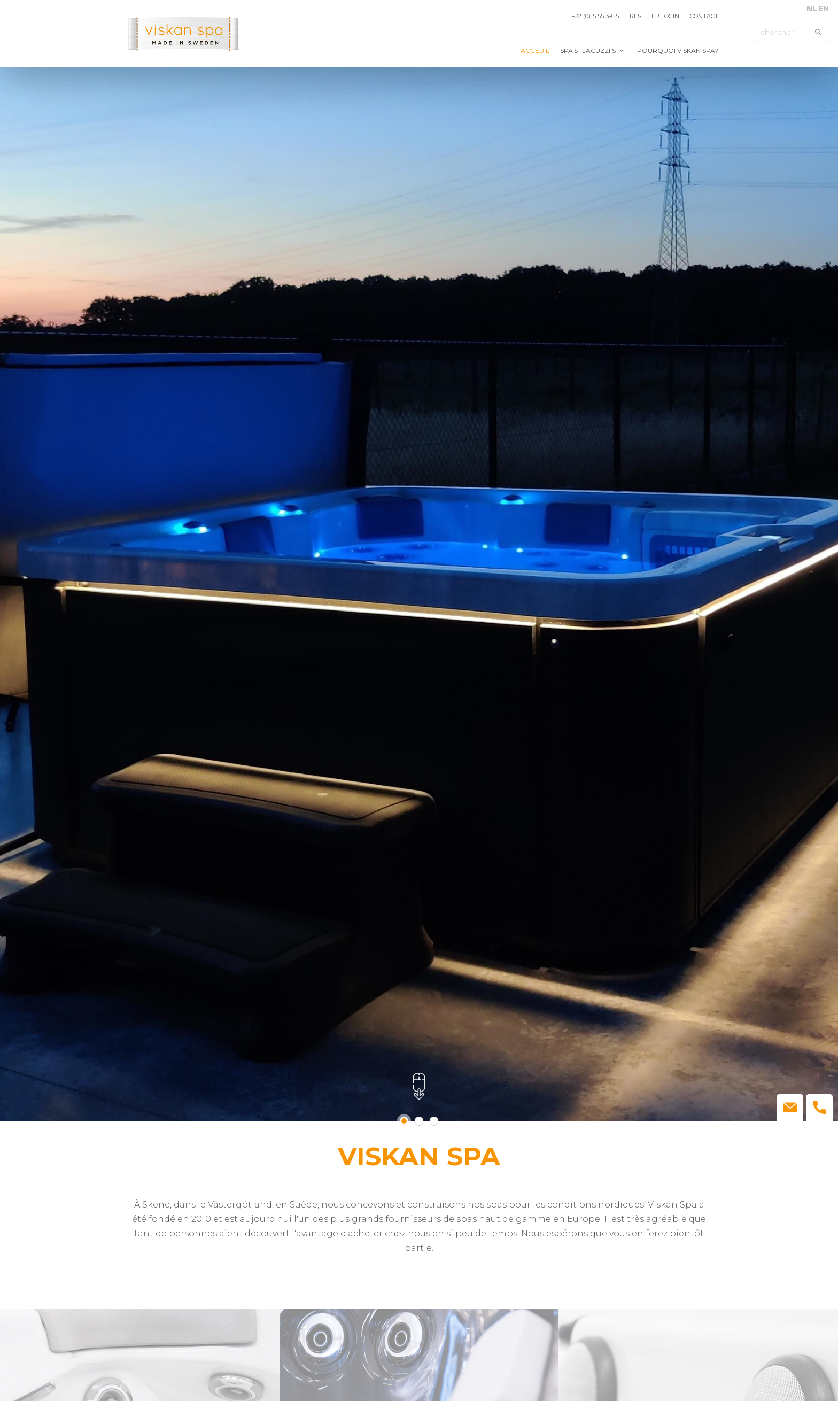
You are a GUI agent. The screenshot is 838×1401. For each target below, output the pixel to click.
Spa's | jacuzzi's (588, 51)
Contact (704, 16)
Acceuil (535, 51)
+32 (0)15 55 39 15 (595, 16)
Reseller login (654, 16)
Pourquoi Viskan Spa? (677, 51)
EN (823, 8)
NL (811, 8)
